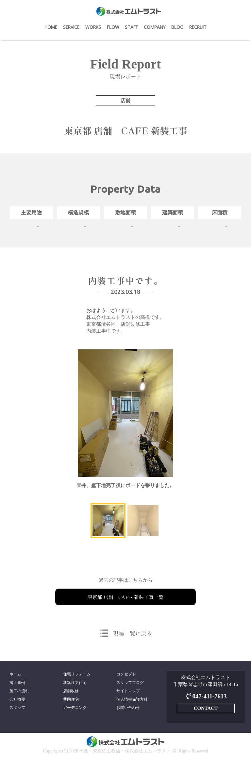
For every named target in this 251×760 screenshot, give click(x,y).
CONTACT (205, 708)
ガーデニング (75, 709)
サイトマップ (128, 691)
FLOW (113, 27)
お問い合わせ (128, 709)
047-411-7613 (205, 696)
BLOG (177, 27)
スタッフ (17, 709)
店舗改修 (71, 691)
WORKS (93, 27)
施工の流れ (19, 691)
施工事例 (17, 683)
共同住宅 (71, 700)
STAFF (131, 27)
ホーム (15, 674)
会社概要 (17, 700)
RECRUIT (198, 27)
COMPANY (154, 27)
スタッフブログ (130, 683)
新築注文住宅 (75, 683)
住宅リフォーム (77, 674)
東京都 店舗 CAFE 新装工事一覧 (125, 596)
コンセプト (126, 674)
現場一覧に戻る (132, 633)
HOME (50, 27)
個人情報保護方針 (132, 700)
